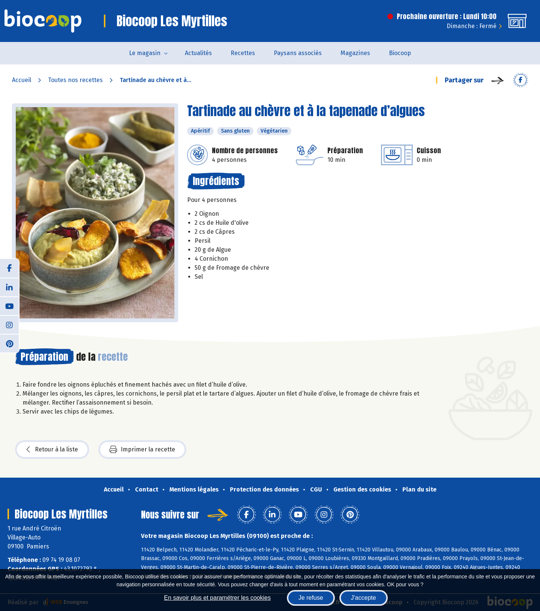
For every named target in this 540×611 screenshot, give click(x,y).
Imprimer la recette (142, 449)
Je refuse (310, 598)
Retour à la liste (52, 449)
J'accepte (363, 598)
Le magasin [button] (144, 53)
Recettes (243, 53)
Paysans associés (298, 53)
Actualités (198, 53)
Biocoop (400, 53)
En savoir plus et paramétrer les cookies (217, 598)
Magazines (355, 53)
